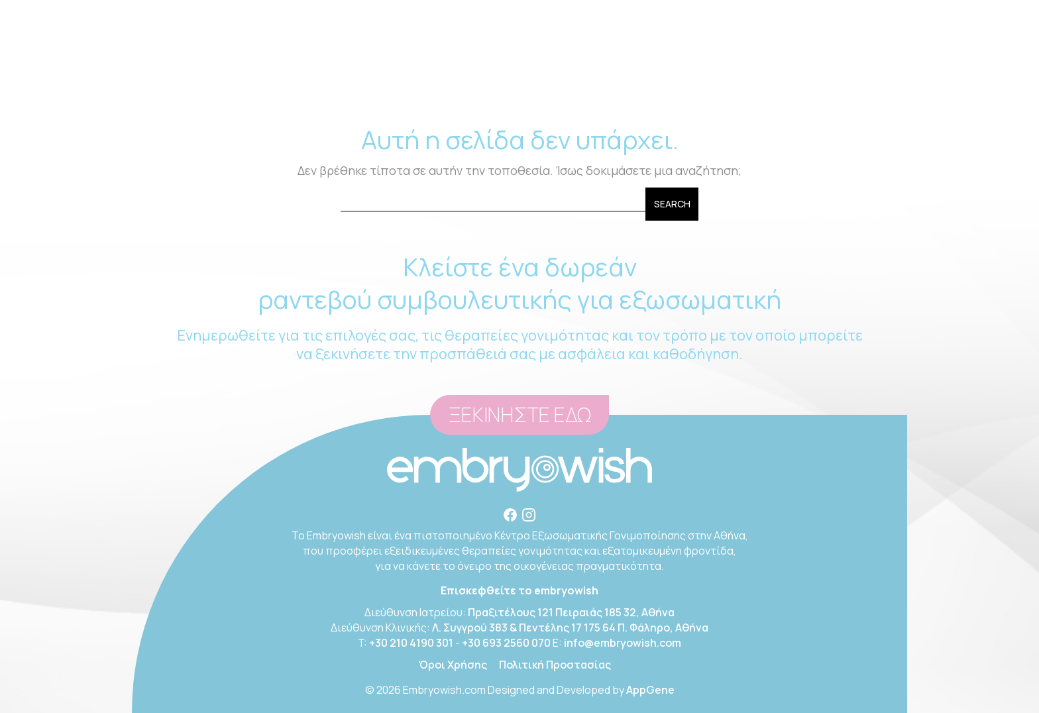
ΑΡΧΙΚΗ (196, 79)
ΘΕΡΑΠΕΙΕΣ (448, 79)
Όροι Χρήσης (453, 664)
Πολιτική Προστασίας (555, 664)
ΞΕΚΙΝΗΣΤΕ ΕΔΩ (519, 415)
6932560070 (570, 13)
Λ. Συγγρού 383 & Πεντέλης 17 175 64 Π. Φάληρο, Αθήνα (570, 627)
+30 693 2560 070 (506, 642)
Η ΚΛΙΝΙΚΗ (259, 79)
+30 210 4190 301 (411, 642)
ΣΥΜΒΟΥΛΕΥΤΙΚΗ (352, 79)
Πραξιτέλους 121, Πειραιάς (370, 13)
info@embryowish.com (678, 13)
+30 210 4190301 (496, 13)
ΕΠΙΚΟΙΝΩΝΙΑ (793, 79)
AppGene (650, 690)
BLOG (684, 79)
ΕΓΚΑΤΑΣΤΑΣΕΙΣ (609, 79)
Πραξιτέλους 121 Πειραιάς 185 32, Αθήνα (571, 612)
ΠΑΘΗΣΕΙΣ (523, 79)
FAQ (730, 79)
